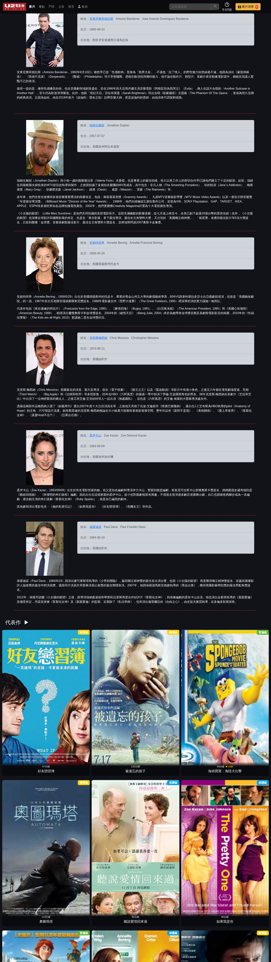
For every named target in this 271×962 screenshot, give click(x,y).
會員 (82, 6)
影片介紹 (131, 935)
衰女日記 (251, 676)
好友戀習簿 (19, 676)
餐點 (42, 6)
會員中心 (259, 935)
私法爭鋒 (19, 734)
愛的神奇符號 (86, 734)
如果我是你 (185, 676)
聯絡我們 (204, 935)
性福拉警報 (19, 791)
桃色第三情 (251, 906)
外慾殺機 (119, 791)
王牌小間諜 (152, 734)
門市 (52, 6)
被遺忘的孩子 (53, 676)
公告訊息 (185, 935)
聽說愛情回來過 (152, 676)
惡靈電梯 (251, 734)
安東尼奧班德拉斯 (101, 18)
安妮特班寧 (96, 242)
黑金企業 (52, 849)
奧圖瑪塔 (119, 676)
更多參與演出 (135, 919)
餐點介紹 (149, 935)
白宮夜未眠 (152, 849)
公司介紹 (240, 935)
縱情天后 (19, 906)
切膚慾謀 (185, 734)
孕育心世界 (52, 734)
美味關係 (218, 791)
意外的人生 (185, 906)
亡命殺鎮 (19, 849)
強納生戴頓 (96, 125)
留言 (71, 6)
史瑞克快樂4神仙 (52, 791)
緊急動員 (52, 906)
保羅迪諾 (95, 526)
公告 (61, 6)
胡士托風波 (152, 791)
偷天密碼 (86, 791)
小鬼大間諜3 (86, 906)
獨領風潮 (218, 849)
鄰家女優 (119, 906)
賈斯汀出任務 (218, 676)
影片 (32, 6)
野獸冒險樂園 (185, 791)
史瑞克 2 (152, 906)
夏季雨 (119, 849)
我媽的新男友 (251, 791)
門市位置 (167, 935)
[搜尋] (190, 7)
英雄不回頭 (218, 906)
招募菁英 (222, 935)
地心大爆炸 (118, 734)
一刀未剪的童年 (185, 849)
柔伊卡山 (95, 435)
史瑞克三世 (85, 849)
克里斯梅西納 (98, 337)
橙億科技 (142, 957)
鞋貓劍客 (218, 734)
